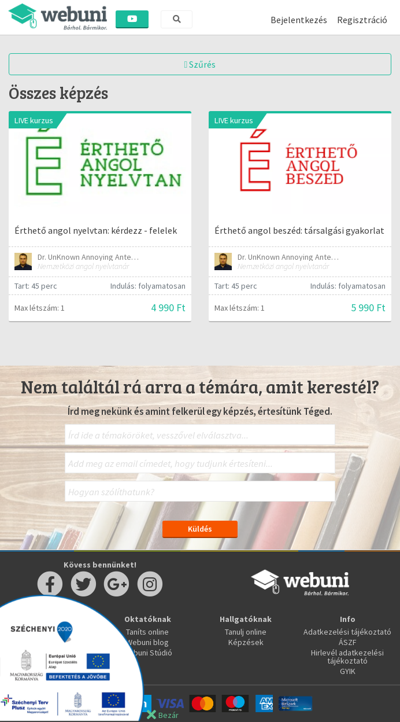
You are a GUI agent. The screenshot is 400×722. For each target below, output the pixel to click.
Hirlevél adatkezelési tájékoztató (347, 656)
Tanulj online (245, 632)
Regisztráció (362, 19)
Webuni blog (147, 642)
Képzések (246, 642)
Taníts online (147, 632)
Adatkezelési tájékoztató (347, 632)
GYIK (347, 671)
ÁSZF (348, 642)
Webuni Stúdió (147, 652)
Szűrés (200, 64)
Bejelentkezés (299, 19)
